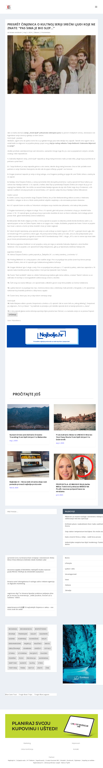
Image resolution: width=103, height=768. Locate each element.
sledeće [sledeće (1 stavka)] (23, 663)
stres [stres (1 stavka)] (40, 663)
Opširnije (12, 315)
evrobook (18, 32)
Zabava (36, 32)
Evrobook (70, 760)
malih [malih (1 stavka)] (44, 639)
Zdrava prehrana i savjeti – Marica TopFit (57, 763)
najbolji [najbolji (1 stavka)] (27, 643)
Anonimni (11, 570)
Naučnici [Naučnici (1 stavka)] (38, 643)
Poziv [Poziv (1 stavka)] (21, 658)
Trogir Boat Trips (25, 694)
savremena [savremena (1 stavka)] (43, 658)
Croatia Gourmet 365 (52, 760)
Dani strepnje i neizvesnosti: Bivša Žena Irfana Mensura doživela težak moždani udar (30, 559)
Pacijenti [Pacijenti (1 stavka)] (33, 653)
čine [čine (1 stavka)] (47, 668)
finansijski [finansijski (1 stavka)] (22, 634)
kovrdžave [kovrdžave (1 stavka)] (33, 639)
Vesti (67, 580)
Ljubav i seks (70, 569)
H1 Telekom (30, 760)
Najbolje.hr (11, 760)
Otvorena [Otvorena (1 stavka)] (22, 653)
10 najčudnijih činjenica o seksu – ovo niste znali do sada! (30, 608)
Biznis (67, 558)
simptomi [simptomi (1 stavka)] (13, 663)
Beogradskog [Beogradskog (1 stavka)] (26, 629)
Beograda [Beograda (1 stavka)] (13, 629)
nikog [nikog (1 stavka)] (47, 643)
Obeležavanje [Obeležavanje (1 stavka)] (14, 648)
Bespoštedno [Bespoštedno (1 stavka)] (40, 629)
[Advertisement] (46, 112)
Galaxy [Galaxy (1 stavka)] (33, 634)
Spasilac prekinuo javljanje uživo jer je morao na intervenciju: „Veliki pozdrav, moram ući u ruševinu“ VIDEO (30, 595)
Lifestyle (68, 563)
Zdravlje (68, 590)
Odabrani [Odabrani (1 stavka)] (27, 648)
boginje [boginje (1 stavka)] (12, 634)
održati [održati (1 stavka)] (37, 648)
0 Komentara (45, 32)
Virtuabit (63, 760)
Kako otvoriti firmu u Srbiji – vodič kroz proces (83, 537)
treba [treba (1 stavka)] (22, 668)
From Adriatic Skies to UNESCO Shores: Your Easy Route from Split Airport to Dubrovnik (74, 437)
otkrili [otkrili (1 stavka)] (12, 653)
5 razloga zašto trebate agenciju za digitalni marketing (30, 583)
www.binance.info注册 (15, 607)
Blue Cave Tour (11, 694)
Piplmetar (77, 760)
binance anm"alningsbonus (18, 582)
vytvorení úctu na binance (17, 558)
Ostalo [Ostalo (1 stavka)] (47, 648)
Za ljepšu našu (20, 760)
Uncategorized (70, 574)
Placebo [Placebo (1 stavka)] (44, 653)
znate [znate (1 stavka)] (39, 668)
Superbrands (40, 760)
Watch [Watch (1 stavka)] (31, 668)
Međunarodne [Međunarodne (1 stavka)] (15, 643)
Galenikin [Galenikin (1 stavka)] (43, 634)
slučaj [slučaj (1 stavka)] (32, 663)
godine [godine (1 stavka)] (12, 639)
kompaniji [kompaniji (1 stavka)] (22, 639)
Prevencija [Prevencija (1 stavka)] (31, 658)
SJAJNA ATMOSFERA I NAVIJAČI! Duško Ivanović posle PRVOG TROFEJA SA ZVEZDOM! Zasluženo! (28, 571)
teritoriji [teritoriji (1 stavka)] (13, 668)
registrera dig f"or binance (17, 593)
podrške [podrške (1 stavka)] (12, 658)
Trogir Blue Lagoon (41, 694)
